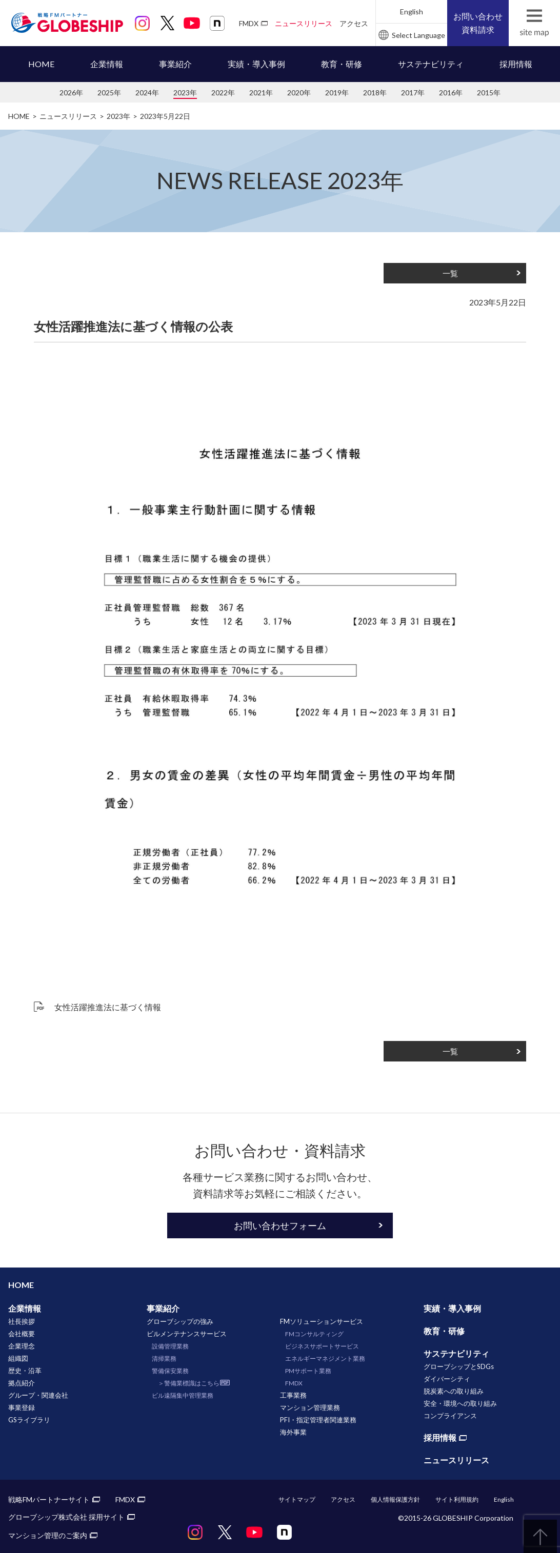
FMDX (248, 23)
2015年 (489, 92)
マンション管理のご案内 (47, 1535)
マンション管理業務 (310, 1407)
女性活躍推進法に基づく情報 (107, 1007)
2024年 (147, 92)
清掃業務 (164, 1358)
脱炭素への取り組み (454, 1391)
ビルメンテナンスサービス (187, 1334)
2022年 (223, 92)
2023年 (185, 92)
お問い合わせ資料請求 (478, 22)
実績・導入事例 (256, 64)
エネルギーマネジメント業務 (325, 1358)
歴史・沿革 (25, 1370)
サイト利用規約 (456, 1499)
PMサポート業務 (308, 1371)
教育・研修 (341, 64)
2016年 (451, 92)
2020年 (299, 92)
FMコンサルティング (314, 1334)
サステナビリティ (431, 64)
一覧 (450, 273)
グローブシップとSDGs (459, 1366)
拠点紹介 (21, 1383)
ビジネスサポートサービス (322, 1346)
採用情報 (515, 64)
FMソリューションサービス (321, 1321)
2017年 (413, 92)
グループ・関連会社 (38, 1395)
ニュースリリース (303, 23)
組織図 (18, 1358)
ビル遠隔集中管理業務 (182, 1395)
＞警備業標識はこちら (188, 1383)
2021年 (261, 92)
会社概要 (21, 1334)
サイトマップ (296, 1499)
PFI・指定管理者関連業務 (318, 1420)
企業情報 (106, 64)
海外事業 (293, 1432)
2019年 (337, 92)
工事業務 (293, 1395)
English (411, 11)
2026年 (71, 92)
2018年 (375, 92)
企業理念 (21, 1346)
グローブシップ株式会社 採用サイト (66, 1517)
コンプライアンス (450, 1416)
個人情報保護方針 (395, 1499)
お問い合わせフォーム (280, 1225)
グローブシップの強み (180, 1321)
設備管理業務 (170, 1346)
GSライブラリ (29, 1420)
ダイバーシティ (447, 1379)
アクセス (353, 23)
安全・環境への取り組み (460, 1403)
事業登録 (21, 1407)
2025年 (109, 92)
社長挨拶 (21, 1321)
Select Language (418, 35)
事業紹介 (175, 64)
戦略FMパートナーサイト (49, 1499)
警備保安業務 (170, 1371)
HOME (41, 64)
